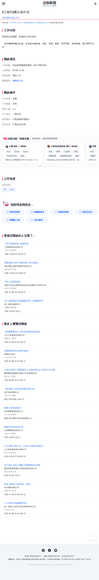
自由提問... (39, 220)
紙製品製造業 (28, 23)
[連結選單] (3, 3)
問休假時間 (14, 212)
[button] (39, 166)
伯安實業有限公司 (41, 23)
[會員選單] (95, 3)
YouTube (55, 550)
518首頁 (13, 23)
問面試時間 (63, 212)
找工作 (19, 23)
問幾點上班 (14, 220)
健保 (12, 189)
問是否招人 (87, 212)
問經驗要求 (39, 212)
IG (43, 550)
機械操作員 (18, 81)
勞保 (5, 189)
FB (49, 550)
